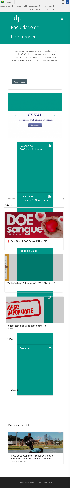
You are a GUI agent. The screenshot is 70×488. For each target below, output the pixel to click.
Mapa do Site (30, 10)
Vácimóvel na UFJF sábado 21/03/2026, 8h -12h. (32, 283)
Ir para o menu (21, 6)
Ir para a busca (34, 6)
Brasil (5, 2)
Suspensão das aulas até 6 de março (27, 325)
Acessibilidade (51, 10)
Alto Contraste (40, 10)
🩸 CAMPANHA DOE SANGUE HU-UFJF (27, 241)
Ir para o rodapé (48, 6)
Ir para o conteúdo (6, 6)
